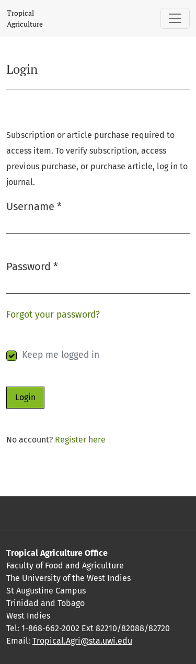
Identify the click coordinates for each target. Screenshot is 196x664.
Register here (80, 440)
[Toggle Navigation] (175, 18)
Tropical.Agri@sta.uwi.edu (82, 641)
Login (25, 397)
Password (32, 266)
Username (34, 206)
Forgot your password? (53, 314)
